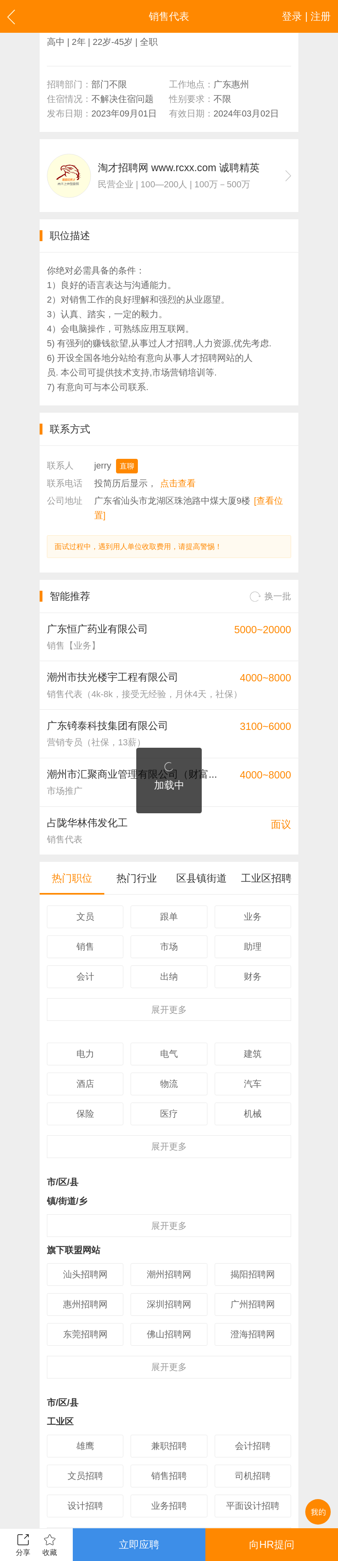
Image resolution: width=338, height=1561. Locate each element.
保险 (85, 1114)
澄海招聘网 (252, 1334)
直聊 (127, 466)
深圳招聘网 (169, 1304)
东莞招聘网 (85, 1334)
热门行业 (136, 878)
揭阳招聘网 (252, 1274)
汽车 (253, 1084)
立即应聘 (139, 1544)
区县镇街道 (201, 878)
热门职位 (72, 878)
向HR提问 (271, 1544)
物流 (169, 1084)
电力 (85, 1054)
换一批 (270, 596)
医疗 (169, 1114)
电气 (169, 1054)
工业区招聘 (266, 878)
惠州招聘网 (85, 1304)
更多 (169, 1010)
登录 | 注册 (306, 16)
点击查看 (178, 483)
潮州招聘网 (169, 1274)
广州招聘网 (252, 1304)
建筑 (253, 1054)
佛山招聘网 (169, 1334)
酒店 (85, 1084)
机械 (253, 1114)
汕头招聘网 (85, 1274)
